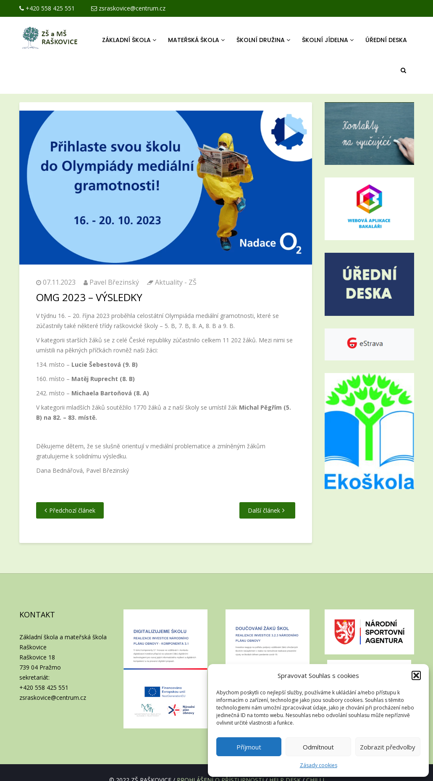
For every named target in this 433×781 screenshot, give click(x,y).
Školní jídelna (328, 40)
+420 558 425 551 (47, 8)
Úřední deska (386, 40)
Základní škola (129, 40)
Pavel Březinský (114, 282)
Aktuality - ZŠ (176, 282)
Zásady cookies (318, 765)
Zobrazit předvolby (387, 747)
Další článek (264, 510)
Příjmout (248, 747)
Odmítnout (318, 747)
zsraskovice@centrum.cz (128, 8)
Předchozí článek (72, 510)
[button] (416, 675)
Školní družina (263, 40)
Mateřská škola (196, 40)
